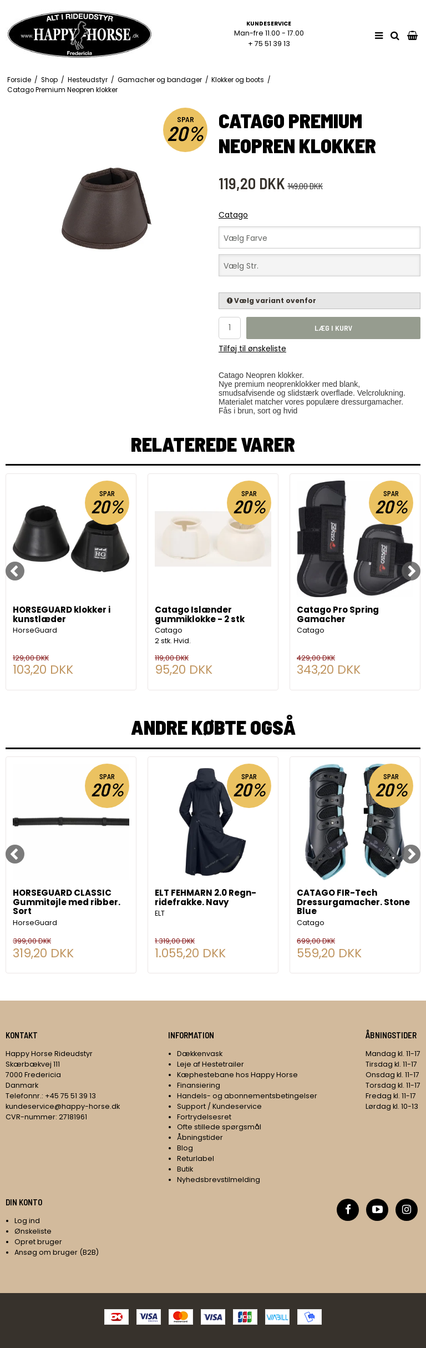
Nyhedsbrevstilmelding (218, 1179)
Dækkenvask (199, 1053)
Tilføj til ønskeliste (252, 348)
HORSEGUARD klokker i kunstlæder (61, 615)
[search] (395, 35)
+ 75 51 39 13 (269, 43)
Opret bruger (38, 1241)
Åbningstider (200, 1137)
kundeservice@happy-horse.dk (63, 1106)
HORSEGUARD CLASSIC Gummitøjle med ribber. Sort (66, 902)
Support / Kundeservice (219, 1106)
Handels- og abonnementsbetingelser (247, 1095)
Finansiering (198, 1085)
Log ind (27, 1220)
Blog (185, 1148)
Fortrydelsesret (204, 1117)
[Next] (411, 571)
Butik (185, 1169)
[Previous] (15, 571)
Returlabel (195, 1158)
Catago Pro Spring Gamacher (338, 615)
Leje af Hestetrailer (210, 1064)
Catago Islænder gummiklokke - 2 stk (200, 615)
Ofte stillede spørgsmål (219, 1127)
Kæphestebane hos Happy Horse (237, 1074)
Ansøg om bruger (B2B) (56, 1252)
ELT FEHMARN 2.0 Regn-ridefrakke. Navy (205, 898)
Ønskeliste (33, 1231)
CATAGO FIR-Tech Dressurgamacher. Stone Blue (353, 902)
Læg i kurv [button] (334, 327)
